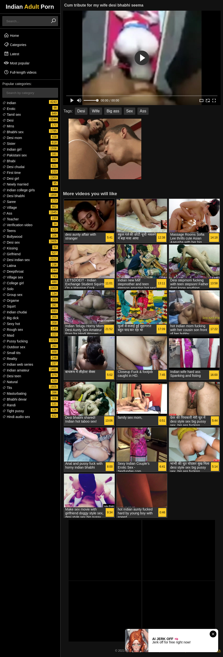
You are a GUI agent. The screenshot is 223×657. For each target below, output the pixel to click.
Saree (9, 202)
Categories (15, 44)
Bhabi (9, 161)
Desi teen (11, 376)
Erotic (9, 109)
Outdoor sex (13, 347)
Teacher (10, 219)
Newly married (15, 184)
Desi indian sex (16, 260)
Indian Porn (30, 6)
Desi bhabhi (13, 196)
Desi (8, 120)
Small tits (11, 353)
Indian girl (12, 149)
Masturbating (14, 393)
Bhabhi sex (13, 132)
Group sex (12, 295)
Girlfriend (11, 254)
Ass (7, 213)
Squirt (9, 306)
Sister (9, 144)
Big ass (113, 111)
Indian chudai (14, 312)
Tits (7, 388)
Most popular (17, 63)
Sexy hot (11, 324)
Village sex (12, 277)
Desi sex (11, 242)
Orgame (10, 300)
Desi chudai (13, 167)
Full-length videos (20, 72)
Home (11, 35)
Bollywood (12, 237)
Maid (8, 335)
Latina (9, 266)
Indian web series (17, 364)
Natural (10, 382)
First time (11, 173)
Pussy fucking (15, 341)
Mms (8, 126)
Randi (9, 405)
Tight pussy (13, 411)
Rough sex (12, 330)
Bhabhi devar (14, 399)
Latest (11, 53)
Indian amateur (15, 370)
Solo (8, 289)
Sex (129, 111)
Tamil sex (11, 114)
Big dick (10, 318)
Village (9, 207)
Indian (9, 103)
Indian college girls (18, 190)
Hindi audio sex (16, 417)
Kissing (10, 248)
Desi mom (12, 138)
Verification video (17, 225)
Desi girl (10, 178)
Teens (9, 231)
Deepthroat (13, 271)
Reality (9, 359)
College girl (13, 283)
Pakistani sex (14, 155)
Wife (96, 111)
